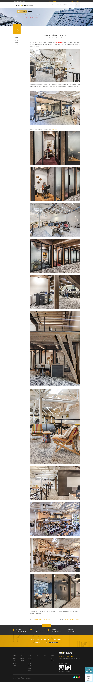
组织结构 (14, 663)
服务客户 (37, 655)
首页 (47, 4)
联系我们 (77, 1)
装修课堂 (16, 40)
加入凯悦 (14, 665)
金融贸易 (29, 658)
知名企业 (29, 655)
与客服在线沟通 (53, 642)
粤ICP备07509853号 (28, 678)
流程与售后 (22, 658)
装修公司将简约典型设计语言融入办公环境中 (42, 619)
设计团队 (45, 655)
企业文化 (14, 658)
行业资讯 (16, 42)
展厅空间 (29, 668)
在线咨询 (72, 1)
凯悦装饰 (25, 5)
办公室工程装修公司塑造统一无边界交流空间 (72, 619)
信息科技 (29, 660)
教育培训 (29, 665)
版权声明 (18, 678)
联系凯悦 (14, 655)
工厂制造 (29, 663)
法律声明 (22, 678)
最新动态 (16, 37)
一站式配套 (22, 660)
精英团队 (65, 4)
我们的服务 (58, 4)
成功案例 (52, 4)
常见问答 (16, 44)
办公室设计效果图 (54, 129)
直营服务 (21, 655)
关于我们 (71, 4)
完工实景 (29, 670)
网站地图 (14, 678)
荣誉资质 (14, 660)
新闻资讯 (77, 4)
